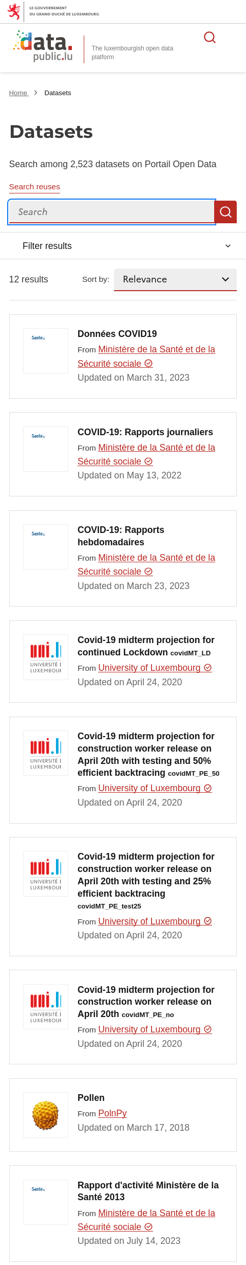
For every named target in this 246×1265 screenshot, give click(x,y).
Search (225, 212)
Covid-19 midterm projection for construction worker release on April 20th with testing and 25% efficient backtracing (146, 880)
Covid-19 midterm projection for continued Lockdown (146, 646)
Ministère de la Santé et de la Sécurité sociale (146, 356)
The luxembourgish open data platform (133, 53)
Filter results (47, 246)
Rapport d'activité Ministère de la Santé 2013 (148, 1191)
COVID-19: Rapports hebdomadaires (121, 536)
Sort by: (95, 279)
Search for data (210, 37)
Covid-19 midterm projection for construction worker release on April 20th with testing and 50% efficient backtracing (148, 754)
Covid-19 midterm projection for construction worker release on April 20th (146, 1002)
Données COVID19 (117, 334)
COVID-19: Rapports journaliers (145, 432)
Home (19, 93)
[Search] (112, 212)
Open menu (232, 37)
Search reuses (34, 186)
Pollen (91, 1098)
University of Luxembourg (155, 668)
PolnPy (112, 1113)
